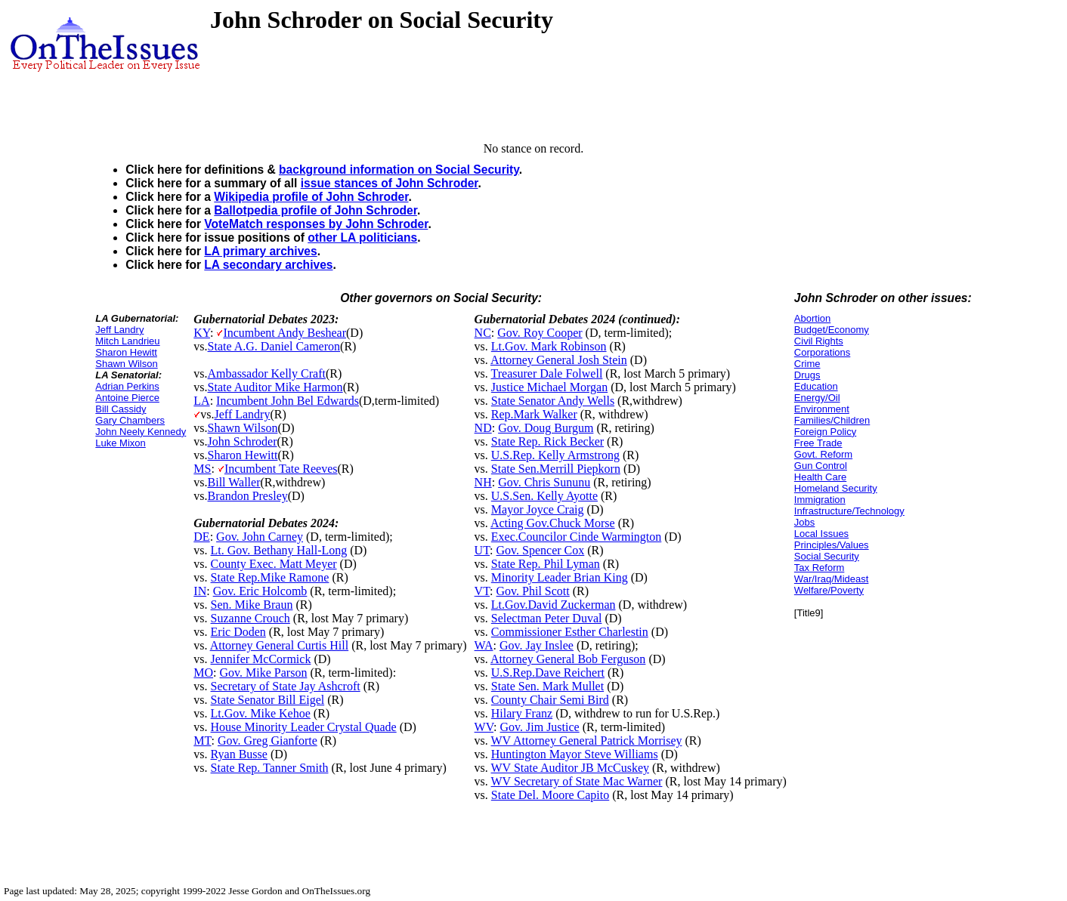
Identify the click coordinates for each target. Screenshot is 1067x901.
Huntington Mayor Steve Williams (574, 754)
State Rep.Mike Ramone (270, 577)
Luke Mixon (120, 443)
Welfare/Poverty (829, 590)
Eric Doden (238, 631)
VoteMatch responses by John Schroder (316, 224)
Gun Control (820, 465)
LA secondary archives (268, 264)
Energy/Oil (817, 397)
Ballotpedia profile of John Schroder (315, 210)
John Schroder (242, 441)
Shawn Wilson (126, 363)
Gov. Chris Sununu (544, 482)
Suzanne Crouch (250, 618)
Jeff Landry (119, 329)
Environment (821, 409)
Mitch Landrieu (127, 341)
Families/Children (832, 420)
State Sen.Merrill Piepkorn (555, 468)
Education (816, 386)
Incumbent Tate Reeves (281, 468)
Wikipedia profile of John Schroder (311, 196)
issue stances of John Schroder (389, 183)
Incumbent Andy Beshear (284, 332)
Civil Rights (818, 341)
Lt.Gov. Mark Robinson (549, 346)
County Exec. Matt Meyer (274, 563)
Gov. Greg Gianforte (267, 740)
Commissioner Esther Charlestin (569, 631)
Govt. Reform (823, 454)
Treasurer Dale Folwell (547, 373)
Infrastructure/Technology (849, 511)
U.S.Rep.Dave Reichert (548, 672)
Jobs (804, 522)
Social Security (826, 556)
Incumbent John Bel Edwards (287, 400)
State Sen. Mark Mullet (547, 686)
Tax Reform (819, 567)
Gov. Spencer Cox (540, 550)
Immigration (820, 499)
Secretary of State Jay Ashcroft (285, 686)
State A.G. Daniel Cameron (274, 346)
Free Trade (818, 443)
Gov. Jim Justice (540, 726)
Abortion (812, 318)
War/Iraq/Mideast (831, 579)
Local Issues (821, 533)
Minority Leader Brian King (559, 577)
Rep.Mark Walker (534, 414)
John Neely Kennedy (140, 431)
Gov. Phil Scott (533, 591)
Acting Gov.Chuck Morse (552, 523)
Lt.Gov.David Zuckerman (553, 604)
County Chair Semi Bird (550, 699)
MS (202, 468)
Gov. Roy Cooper (539, 332)
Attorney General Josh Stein (558, 359)
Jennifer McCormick (261, 659)
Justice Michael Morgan (549, 387)
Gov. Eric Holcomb (260, 591)
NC (483, 332)
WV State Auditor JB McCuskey (570, 767)
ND (483, 427)
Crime (807, 363)
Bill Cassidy (120, 409)
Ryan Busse (239, 754)
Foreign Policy (825, 431)
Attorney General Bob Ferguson (567, 659)
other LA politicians (362, 237)
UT (482, 550)
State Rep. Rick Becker (547, 441)
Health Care (820, 477)
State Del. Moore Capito (550, 794)
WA (484, 645)
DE (201, 536)
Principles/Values (831, 545)
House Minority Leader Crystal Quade (304, 726)
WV (484, 726)
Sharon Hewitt (126, 352)
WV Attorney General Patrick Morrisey (586, 740)
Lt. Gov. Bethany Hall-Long (279, 550)
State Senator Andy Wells (552, 400)
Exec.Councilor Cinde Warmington (576, 536)
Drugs (807, 375)
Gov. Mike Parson (264, 672)
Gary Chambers (130, 420)
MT (202, 740)
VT (482, 591)
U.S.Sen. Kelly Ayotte (544, 495)
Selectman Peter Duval (546, 618)
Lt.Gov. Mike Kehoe (261, 713)
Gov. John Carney (259, 536)
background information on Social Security (399, 169)
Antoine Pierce (127, 397)
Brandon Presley (248, 495)
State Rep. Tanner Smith (270, 767)
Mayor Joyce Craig (537, 509)
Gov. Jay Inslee (536, 645)
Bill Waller (234, 482)
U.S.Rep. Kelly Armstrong (555, 455)
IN (199, 591)
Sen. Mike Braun (252, 604)
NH (483, 482)
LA (201, 400)
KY (201, 332)
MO (203, 672)
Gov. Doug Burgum (545, 427)
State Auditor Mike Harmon (275, 387)
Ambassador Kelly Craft (267, 373)
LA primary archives (260, 251)
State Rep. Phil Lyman (545, 563)
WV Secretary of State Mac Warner (577, 781)
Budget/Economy (831, 329)
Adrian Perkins (127, 386)
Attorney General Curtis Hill (279, 645)
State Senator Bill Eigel (268, 699)
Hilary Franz (521, 713)
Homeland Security (835, 488)
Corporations (822, 352)
